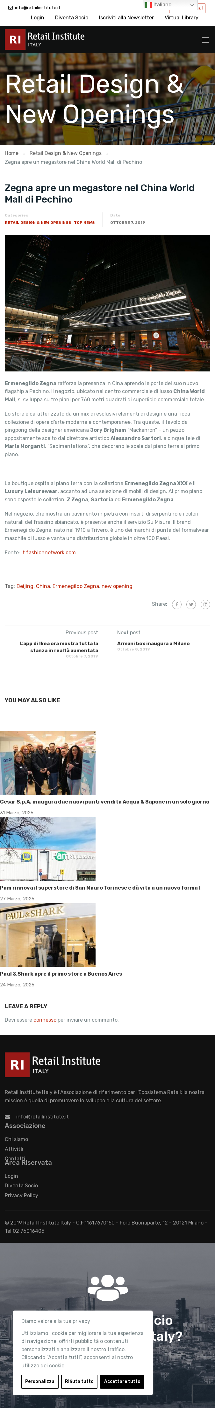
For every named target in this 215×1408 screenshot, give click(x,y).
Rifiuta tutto (79, 1381)
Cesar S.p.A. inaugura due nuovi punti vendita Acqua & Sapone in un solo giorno (104, 802)
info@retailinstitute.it (38, 7)
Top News (84, 222)
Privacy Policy (21, 1195)
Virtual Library (181, 18)
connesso (44, 1020)
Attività (14, 1149)
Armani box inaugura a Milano (153, 643)
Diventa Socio (71, 18)
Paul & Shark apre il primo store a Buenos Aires (61, 974)
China (43, 586)
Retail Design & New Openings (38, 222)
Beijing (25, 586)
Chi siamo (16, 1139)
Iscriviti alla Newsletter (126, 18)
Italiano (158, 5)
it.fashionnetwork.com (48, 553)
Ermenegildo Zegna (76, 586)
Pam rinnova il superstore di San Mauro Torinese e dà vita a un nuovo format (100, 888)
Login (37, 18)
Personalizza (39, 1381)
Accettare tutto (122, 1381)
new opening (117, 586)
